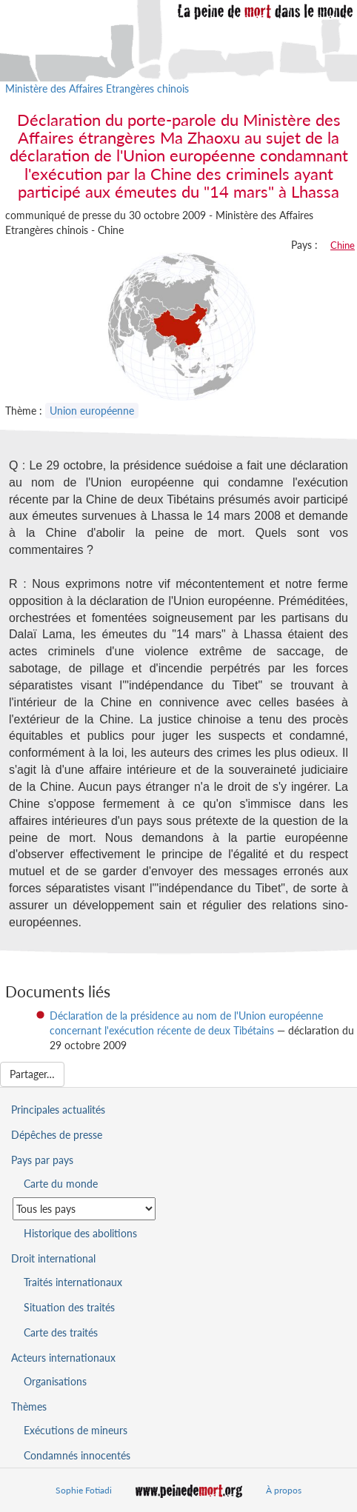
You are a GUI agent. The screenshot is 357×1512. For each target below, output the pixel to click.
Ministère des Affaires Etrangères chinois (97, 88)
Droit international (53, 1258)
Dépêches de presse (56, 1134)
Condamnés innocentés (77, 1455)
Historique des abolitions (80, 1233)
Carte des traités (61, 1332)
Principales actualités (58, 1109)
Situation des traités (69, 1307)
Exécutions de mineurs (75, 1430)
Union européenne (92, 410)
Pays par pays (42, 1160)
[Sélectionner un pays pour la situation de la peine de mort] (84, 1208)
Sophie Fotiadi (84, 1490)
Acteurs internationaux (63, 1357)
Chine (342, 245)
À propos (283, 1490)
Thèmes (29, 1406)
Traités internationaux (73, 1282)
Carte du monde (61, 1183)
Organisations (55, 1381)
